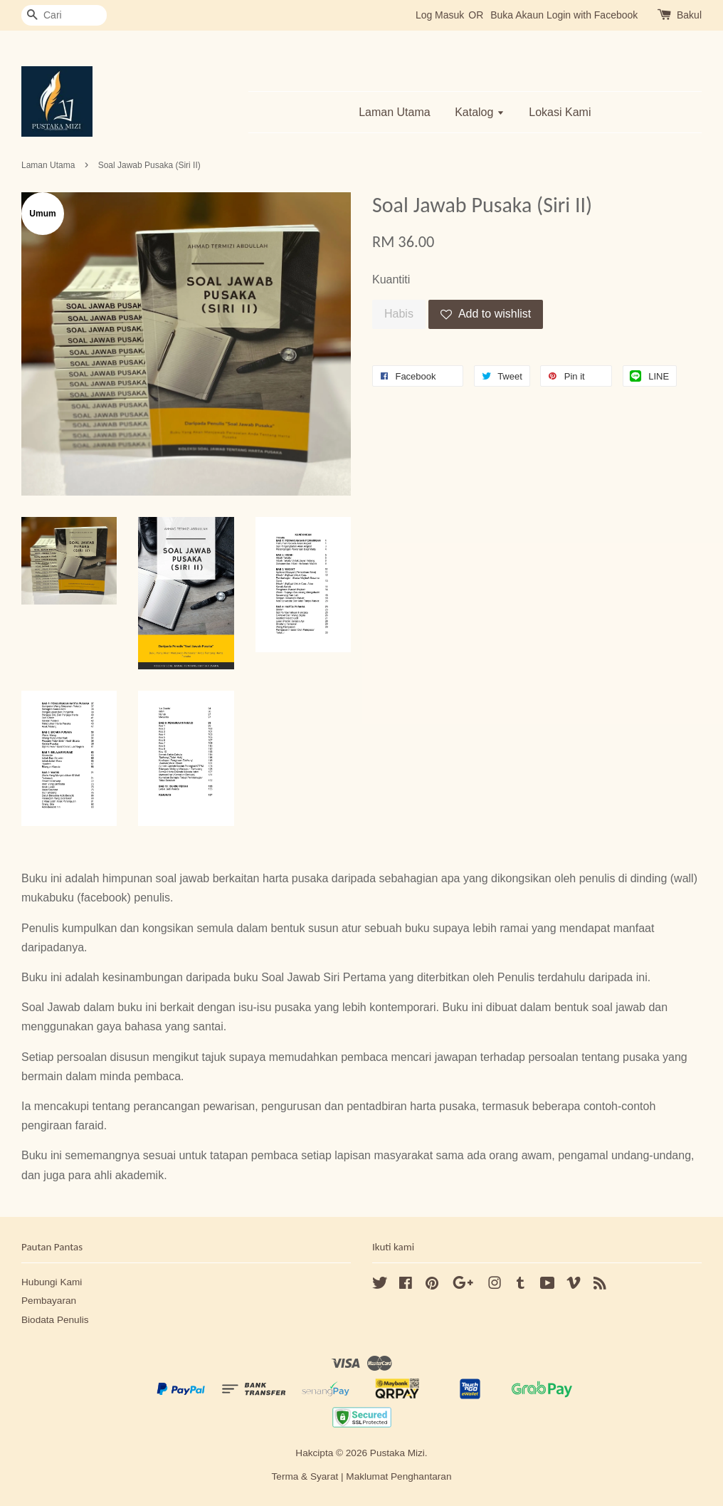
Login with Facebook (592, 15)
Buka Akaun (517, 15)
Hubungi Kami (51, 1282)
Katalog (480, 112)
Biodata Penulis (54, 1319)
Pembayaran (48, 1300)
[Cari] (64, 15)
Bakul (689, 15)
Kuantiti (391, 279)
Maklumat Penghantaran (398, 1476)
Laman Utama (395, 112)
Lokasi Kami (560, 112)
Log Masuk (440, 15)
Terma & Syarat (305, 1476)
